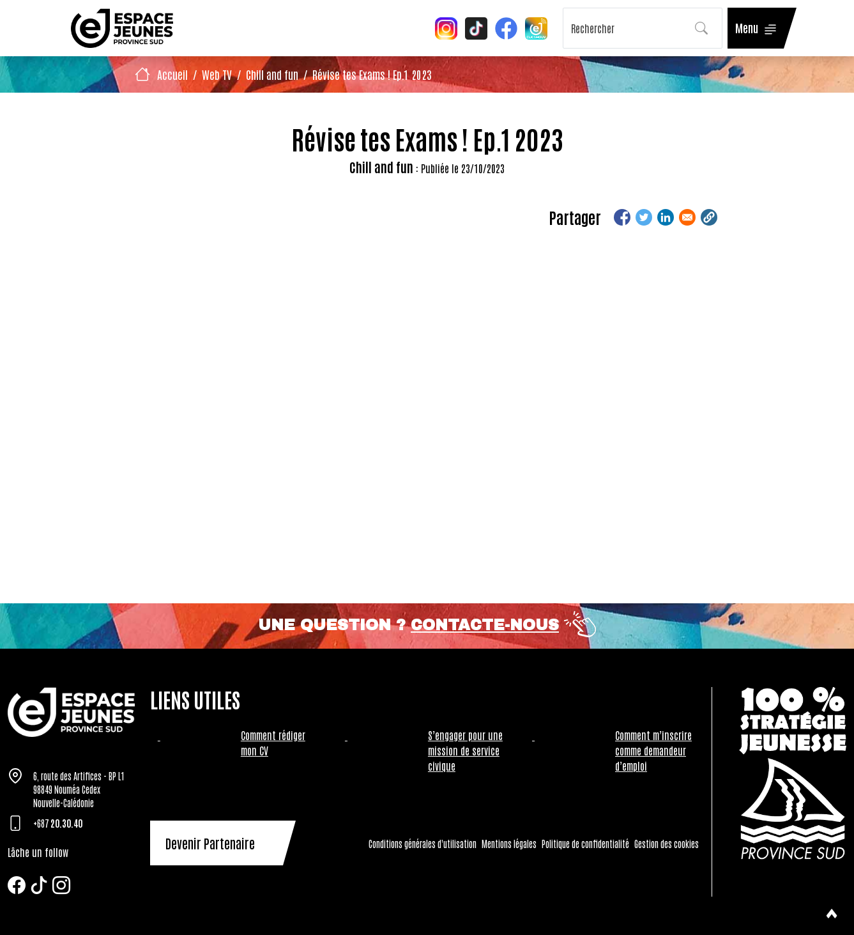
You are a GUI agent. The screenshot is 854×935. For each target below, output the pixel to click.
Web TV (217, 74)
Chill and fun (272, 74)
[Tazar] (71, 711)
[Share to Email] (687, 217)
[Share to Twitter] (644, 217)
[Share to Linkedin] (665, 217)
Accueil (172, 74)
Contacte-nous (485, 625)
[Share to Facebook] (622, 217)
